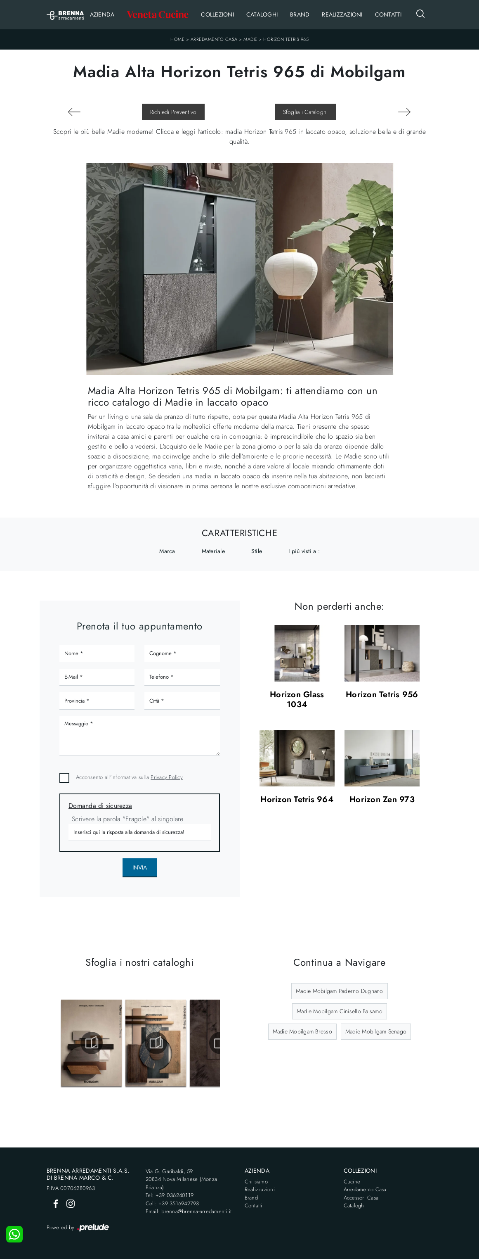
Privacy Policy (167, 777)
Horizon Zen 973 (382, 800)
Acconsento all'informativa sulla (129, 777)
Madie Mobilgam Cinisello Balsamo (339, 1011)
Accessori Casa (361, 1198)
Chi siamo (256, 1181)
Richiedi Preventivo (173, 112)
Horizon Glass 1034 (297, 700)
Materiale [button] (213, 551)
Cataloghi (262, 14)
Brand (299, 14)
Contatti (388, 14)
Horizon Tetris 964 (296, 800)
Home (177, 39)
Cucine (352, 1181)
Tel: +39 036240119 (170, 1195)
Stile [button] (256, 551)
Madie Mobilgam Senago (375, 1031)
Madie (250, 39)
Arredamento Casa (214, 39)
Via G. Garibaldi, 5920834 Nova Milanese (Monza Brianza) (181, 1179)
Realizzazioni (342, 14)
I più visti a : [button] (304, 551)
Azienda (102, 14)
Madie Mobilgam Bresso (302, 1031)
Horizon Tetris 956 (382, 695)
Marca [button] (167, 551)
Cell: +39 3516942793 (172, 1203)
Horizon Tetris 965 (286, 39)
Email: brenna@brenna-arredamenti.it (189, 1211)
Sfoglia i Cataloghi (305, 112)
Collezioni (217, 14)
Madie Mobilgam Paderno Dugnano (339, 991)
